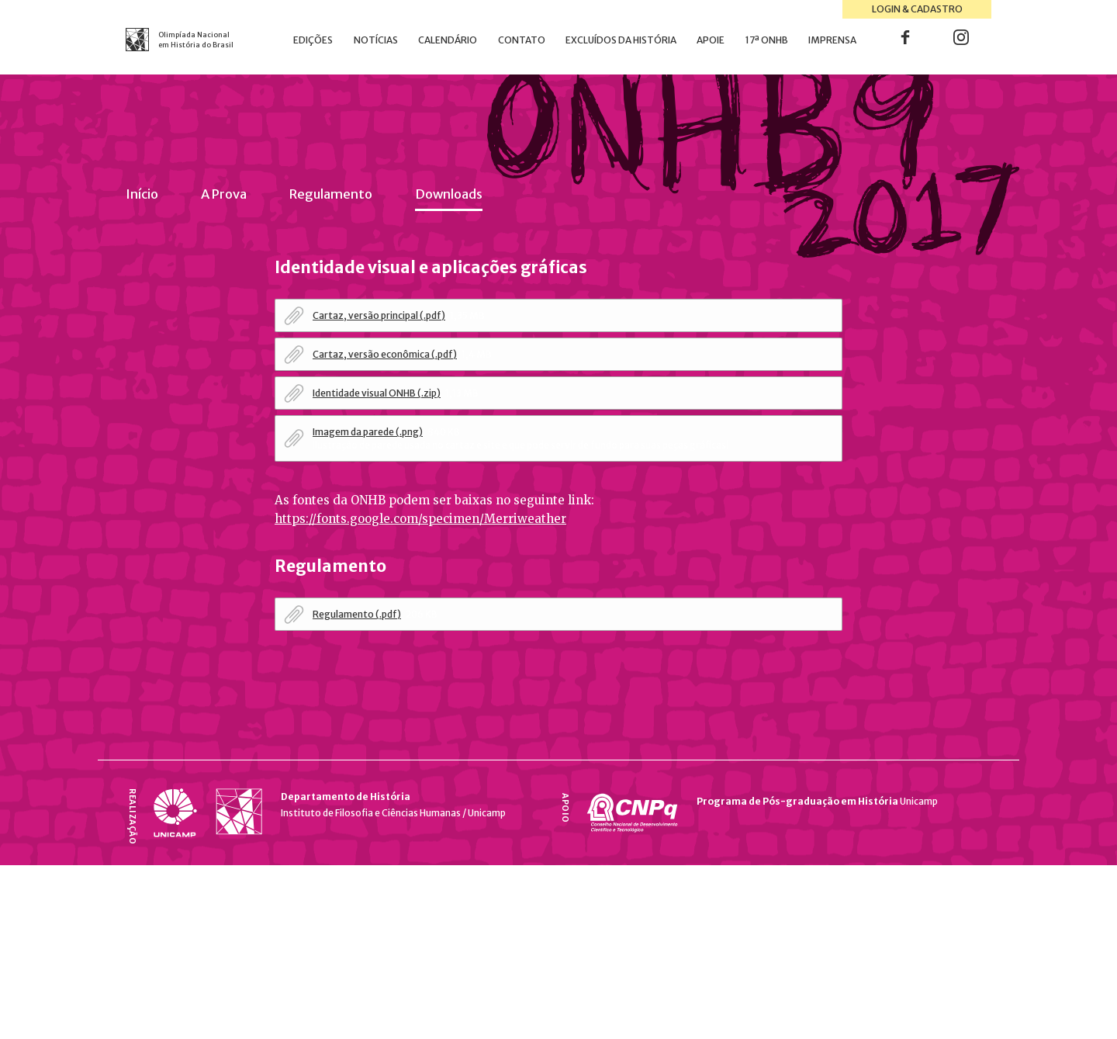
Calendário (447, 40)
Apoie (710, 40)
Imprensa (832, 40)
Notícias (376, 40)
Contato (521, 40)
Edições (313, 40)
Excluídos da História (620, 40)
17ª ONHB (766, 40)
